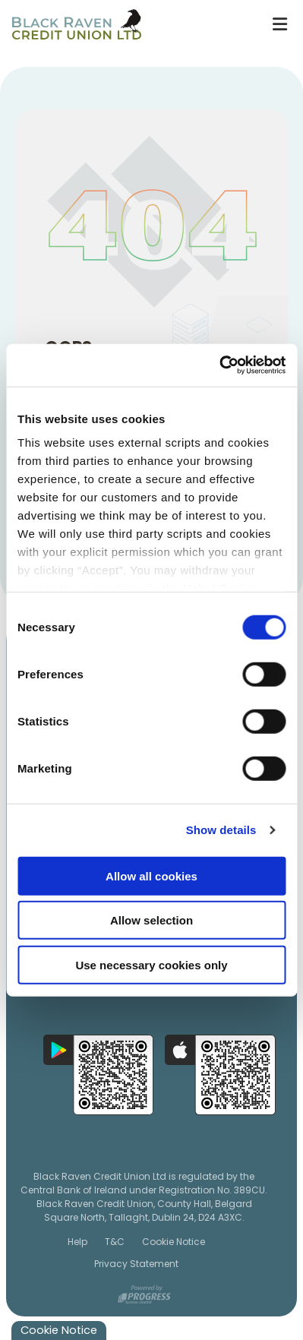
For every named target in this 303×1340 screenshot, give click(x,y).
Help (77, 1240)
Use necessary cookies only (151, 964)
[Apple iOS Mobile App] (220, 1074)
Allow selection (151, 920)
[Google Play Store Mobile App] (98, 1074)
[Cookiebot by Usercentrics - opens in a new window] (219, 365)
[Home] (128, 24)
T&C (115, 1240)
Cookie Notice (173, 1240)
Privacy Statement (136, 1263)
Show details (221, 829)
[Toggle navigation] (279, 24)
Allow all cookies (151, 875)
